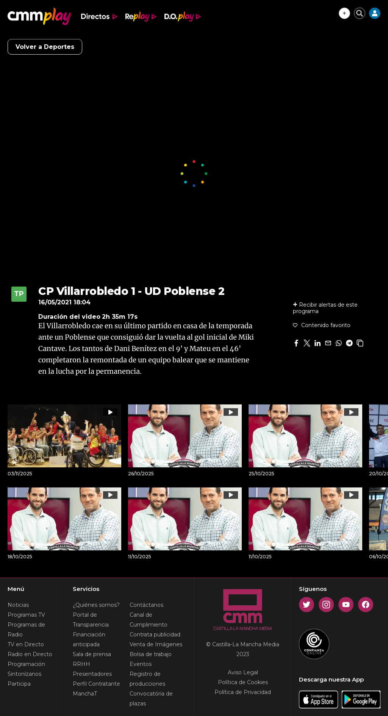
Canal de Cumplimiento (148, 619)
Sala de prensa (92, 654)
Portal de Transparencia (91, 619)
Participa (19, 683)
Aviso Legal (243, 672)
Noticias (18, 605)
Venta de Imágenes (156, 644)
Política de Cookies (243, 682)
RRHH (81, 664)
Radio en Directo (30, 654)
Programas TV (26, 614)
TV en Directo (26, 644)
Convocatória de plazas (151, 698)
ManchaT (85, 693)
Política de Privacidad (242, 692)
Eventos (141, 664)
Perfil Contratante (96, 683)
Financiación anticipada (89, 639)
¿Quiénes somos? (96, 605)
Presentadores (92, 674)
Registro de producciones (147, 679)
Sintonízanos (24, 674)
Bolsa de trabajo (151, 654)
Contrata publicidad (155, 634)
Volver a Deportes (45, 46)
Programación (26, 664)
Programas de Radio (26, 629)
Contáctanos (146, 605)
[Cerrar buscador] (359, 13)
